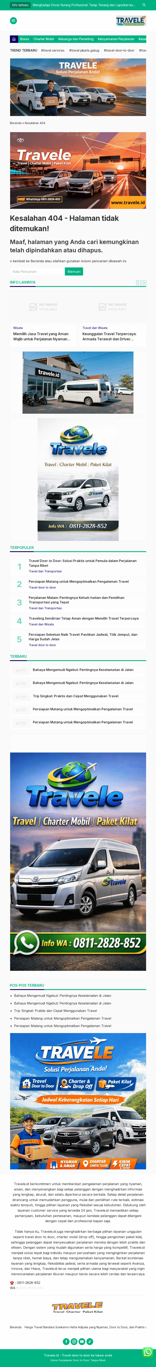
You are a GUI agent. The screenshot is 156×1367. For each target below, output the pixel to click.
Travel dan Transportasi (45, 571)
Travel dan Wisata (94, 327)
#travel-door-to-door (119, 50)
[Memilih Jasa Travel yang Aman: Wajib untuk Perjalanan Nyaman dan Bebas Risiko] (43, 306)
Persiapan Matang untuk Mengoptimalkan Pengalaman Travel (79, 581)
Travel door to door (42, 587)
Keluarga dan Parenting (76, 39)
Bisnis (24, 39)
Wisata (18, 327)
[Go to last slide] (138, 282)
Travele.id (21, 1184)
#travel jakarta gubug (84, 50)
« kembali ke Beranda (27, 261)
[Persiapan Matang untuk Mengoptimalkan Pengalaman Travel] (21, 710)
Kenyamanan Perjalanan (116, 39)
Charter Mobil (43, 39)
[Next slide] (144, 282)
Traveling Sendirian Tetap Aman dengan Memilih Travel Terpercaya (84, 618)
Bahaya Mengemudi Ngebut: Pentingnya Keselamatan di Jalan (83, 670)
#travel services (52, 50)
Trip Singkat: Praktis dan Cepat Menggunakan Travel (75, 696)
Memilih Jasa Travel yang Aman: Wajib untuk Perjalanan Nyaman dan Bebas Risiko (41, 339)
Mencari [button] (74, 272)
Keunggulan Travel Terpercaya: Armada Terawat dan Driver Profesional (109, 339)
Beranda (15, 1327)
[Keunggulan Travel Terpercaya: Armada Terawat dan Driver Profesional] (112, 306)
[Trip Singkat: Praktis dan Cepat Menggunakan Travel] (21, 697)
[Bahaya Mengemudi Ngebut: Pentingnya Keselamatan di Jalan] (21, 670)
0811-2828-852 (28, 1283)
